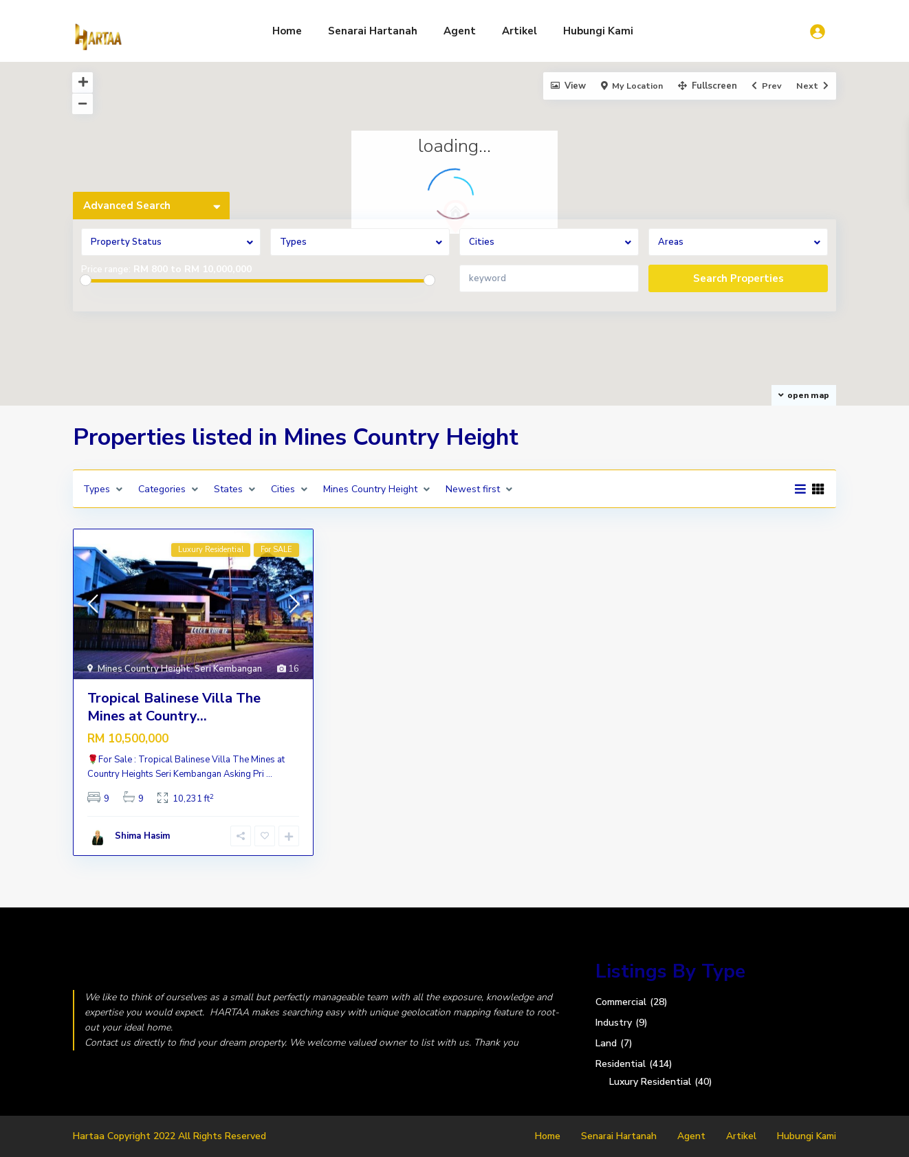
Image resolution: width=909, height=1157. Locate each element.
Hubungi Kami (598, 31)
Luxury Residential (650, 1081)
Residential (620, 1063)
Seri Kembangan (228, 669)
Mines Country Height (144, 669)
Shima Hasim (142, 836)
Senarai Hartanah (372, 31)
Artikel (519, 31)
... (269, 774)
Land (606, 1043)
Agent (459, 31)
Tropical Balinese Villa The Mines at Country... (174, 707)
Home (287, 31)
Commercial (620, 1002)
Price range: (106, 269)
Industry (613, 1022)
